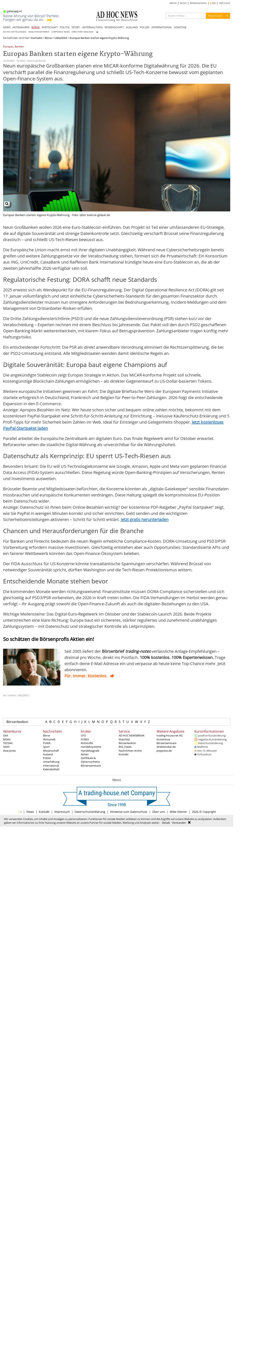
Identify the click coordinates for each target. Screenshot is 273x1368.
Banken (19, 46)
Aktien (85, 754)
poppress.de (164, 750)
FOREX (85, 739)
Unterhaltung (51, 762)
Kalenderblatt (51, 769)
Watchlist (124, 739)
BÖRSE (36, 27)
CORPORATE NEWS (60, 31)
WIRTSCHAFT (50, 27)
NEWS (6, 27)
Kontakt (124, 754)
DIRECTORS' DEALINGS (82, 31)
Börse (48, 38)
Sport (46, 747)
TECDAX (8, 743)
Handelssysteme (91, 747)
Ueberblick (60, 38)
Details (166, 822)
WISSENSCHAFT (114, 27)
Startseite (36, 38)
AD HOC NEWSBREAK (131, 735)
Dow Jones (9, 750)
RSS (212, 3)
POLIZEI (144, 27)
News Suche (215, 15)
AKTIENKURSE (20, 27)
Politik (47, 743)
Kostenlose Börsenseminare (166, 741)
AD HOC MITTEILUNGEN (14, 31)
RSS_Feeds (125, 747)
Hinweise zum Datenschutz (128, 812)
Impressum (62, 812)
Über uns (158, 812)
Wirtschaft (49, 739)
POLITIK (65, 27)
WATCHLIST (224, 3)
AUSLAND (132, 27)
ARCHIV (173, 3)
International (51, 765)
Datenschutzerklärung (90, 812)
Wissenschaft (51, 750)
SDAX (6, 747)
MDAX (7, 739)
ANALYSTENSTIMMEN (38, 31)
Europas (8, 46)
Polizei (47, 758)
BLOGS (183, 3)
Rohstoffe (87, 743)
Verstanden (179, 822)
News (30, 812)
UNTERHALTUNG (92, 27)
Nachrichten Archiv (130, 750)
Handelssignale (90, 750)
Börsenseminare (91, 765)
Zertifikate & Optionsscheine (90, 760)
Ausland (48, 754)
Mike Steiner (178, 812)
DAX (5, 735)
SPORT (76, 27)
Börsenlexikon (17, 722)
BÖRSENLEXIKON (198, 3)
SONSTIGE (180, 27)
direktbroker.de (166, 747)
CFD (83, 735)
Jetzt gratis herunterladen (144, 519)
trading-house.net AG (170, 735)
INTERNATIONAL (161, 27)
